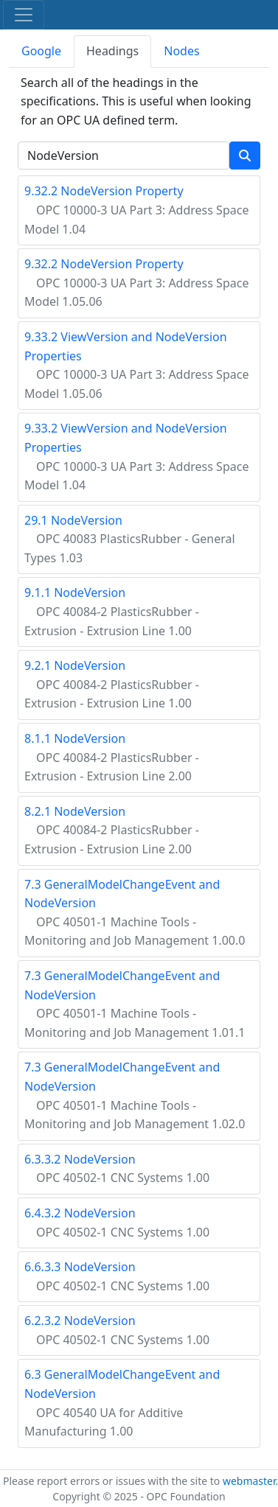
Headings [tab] (112, 51)
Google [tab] (41, 51)
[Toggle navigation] (23, 14)
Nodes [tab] (181, 51)
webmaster (249, 1481)
